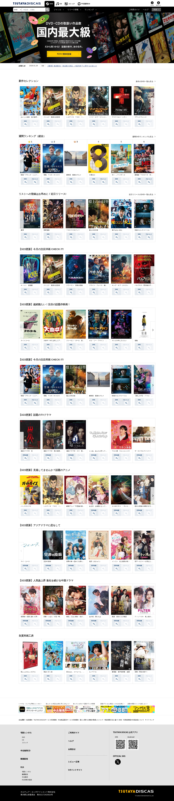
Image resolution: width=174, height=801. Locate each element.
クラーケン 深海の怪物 (74, 285)
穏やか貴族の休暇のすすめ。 (144, 506)
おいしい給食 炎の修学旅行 (30, 117)
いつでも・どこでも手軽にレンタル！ (30, 703)
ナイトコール (25, 340)
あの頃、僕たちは (95, 617)
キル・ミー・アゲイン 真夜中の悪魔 (101, 340)
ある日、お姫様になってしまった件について (104, 506)
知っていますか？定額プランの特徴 (84, 703)
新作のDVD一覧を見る (145, 81)
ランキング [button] (89, 10)
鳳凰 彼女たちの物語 (119, 617)
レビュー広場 (73, 761)
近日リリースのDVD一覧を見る (141, 194)
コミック (71, 4)
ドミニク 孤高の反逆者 (52, 117)
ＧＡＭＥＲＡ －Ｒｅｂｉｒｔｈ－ (124, 506)
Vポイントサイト (75, 770)
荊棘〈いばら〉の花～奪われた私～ (55, 617)
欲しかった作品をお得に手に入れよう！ (58, 703)
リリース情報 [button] (72, 10)
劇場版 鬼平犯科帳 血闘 (121, 672)
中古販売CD (85, 4)
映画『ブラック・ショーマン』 (31, 175)
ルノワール (93, 672)
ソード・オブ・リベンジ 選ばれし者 (101, 117)
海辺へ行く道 (48, 672)
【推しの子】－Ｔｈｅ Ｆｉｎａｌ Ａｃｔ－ (150, 396)
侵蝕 (136, 340)
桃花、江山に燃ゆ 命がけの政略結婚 (78, 617)
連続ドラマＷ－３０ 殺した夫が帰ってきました (82, 451)
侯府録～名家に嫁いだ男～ (30, 617)
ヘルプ (146, 10)
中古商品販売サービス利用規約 (68, 720)
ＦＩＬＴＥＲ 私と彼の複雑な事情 (146, 617)
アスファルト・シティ (119, 117)
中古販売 (25, 777)
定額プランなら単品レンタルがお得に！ (112, 703)
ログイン (158, 5)
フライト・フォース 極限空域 (99, 285)
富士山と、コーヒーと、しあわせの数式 (79, 672)
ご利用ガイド (134, 10)
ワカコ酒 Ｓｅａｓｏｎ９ (121, 451)
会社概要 (22, 720)
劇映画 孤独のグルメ (73, 175)
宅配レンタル (26, 771)
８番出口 (92, 175)
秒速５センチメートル (142, 230)
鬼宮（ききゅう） (95, 561)
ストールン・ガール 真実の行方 (77, 340)
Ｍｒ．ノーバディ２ (118, 175)
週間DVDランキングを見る (143, 137)
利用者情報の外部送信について (133, 720)
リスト (152, 5)
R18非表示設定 (27, 780)
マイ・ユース (25, 561)
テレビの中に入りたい (119, 340)
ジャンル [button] (57, 10)
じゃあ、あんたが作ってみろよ (99, 451)
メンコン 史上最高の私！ (121, 561)
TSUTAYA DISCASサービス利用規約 (45, 720)
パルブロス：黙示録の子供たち (145, 285)
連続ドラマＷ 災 (27, 451)
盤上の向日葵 (93, 230)
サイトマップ (149, 720)
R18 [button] (155, 10)
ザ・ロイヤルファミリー (143, 451)
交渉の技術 (47, 561)
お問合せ (72, 749)
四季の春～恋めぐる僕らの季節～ (77, 561)
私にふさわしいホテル (28, 672)
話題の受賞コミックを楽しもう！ (138, 703)
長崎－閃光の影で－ (141, 672)
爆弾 (22, 230)
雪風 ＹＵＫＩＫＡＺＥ (52, 175)
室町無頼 (47, 230)
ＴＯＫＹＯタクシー (73, 230)
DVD (51, 4)
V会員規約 (29, 720)
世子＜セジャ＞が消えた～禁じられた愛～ (149, 561)
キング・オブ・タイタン (120, 285)
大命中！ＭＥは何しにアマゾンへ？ (55, 340)
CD (60, 4)
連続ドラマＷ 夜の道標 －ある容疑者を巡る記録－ (61, 451)
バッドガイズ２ (26, 506)
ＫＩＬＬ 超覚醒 (27, 285)
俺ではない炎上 (117, 230)
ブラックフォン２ (141, 117)
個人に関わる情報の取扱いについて (91, 720)
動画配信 (24, 758)
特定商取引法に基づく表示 (113, 720)
